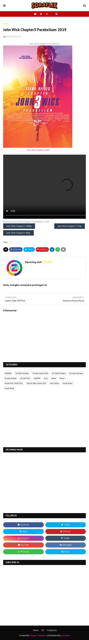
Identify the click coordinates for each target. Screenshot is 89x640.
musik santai (67, 383)
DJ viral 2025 (25, 378)
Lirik (45, 378)
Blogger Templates (38, 635)
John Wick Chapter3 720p (69, 226)
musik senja (9, 388)
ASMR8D (8, 373)
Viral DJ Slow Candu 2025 (36, 383)
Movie (11, 242)
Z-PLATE (9, 36)
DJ (43, 630)
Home (36, 630)
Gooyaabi (65, 635)
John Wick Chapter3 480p (18, 232)
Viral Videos (54, 383)
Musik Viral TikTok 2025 (14, 383)
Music (62, 378)
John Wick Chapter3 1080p (19, 226)
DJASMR (37, 378)
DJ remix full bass (76, 373)
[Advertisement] (44, 419)
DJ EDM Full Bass (22, 373)
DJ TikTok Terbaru (59, 373)
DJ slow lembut (10, 378)
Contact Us (52, 630)
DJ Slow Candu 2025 (40, 373)
